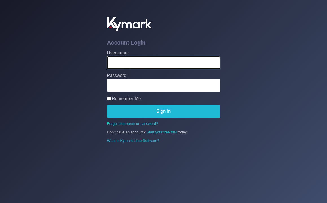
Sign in (163, 111)
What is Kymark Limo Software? (133, 140)
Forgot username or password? (132, 124)
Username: (118, 52)
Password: (117, 75)
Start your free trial (161, 132)
